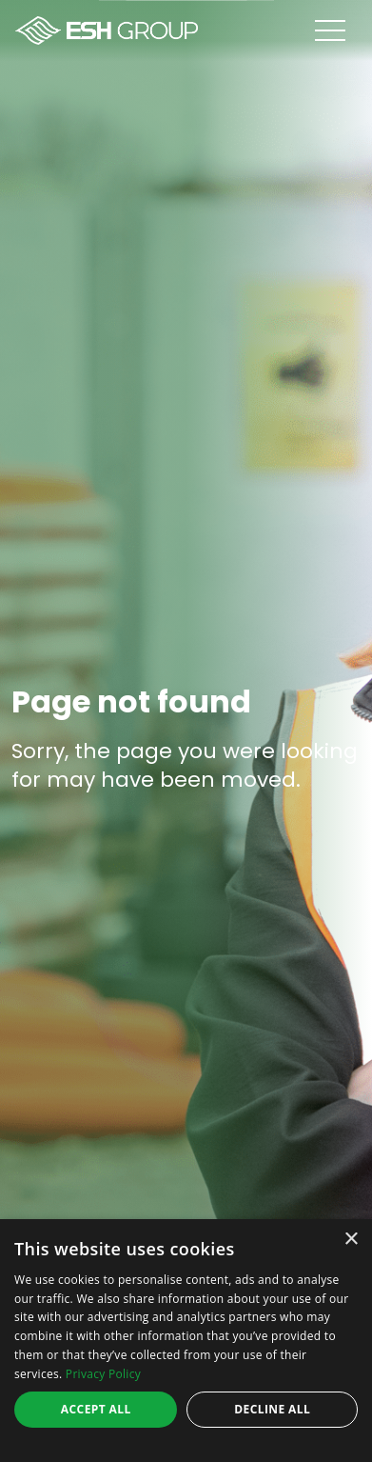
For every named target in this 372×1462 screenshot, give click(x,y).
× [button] (350, 1239)
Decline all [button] (272, 1409)
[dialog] (186, 1340)
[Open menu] (343, 30)
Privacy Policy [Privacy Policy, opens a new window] (103, 1374)
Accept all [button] (96, 1409)
